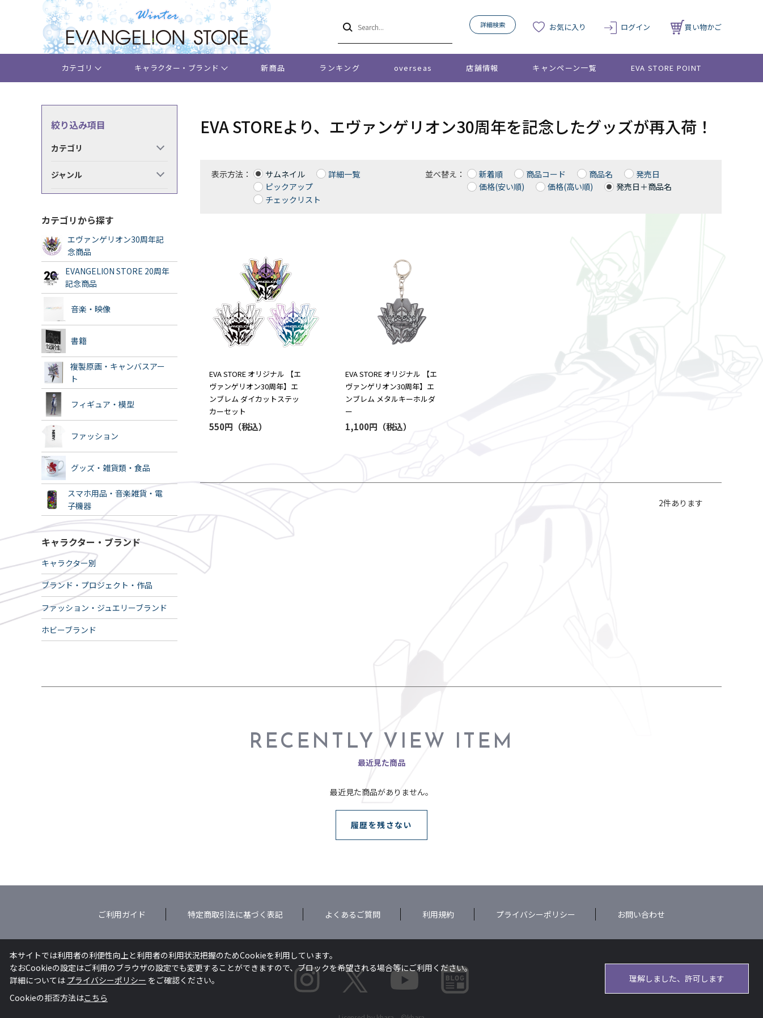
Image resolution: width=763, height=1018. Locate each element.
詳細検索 (492, 24)
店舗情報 (482, 67)
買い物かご (696, 27)
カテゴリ (77, 67)
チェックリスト (293, 199)
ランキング (339, 67)
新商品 (273, 67)
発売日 (648, 174)
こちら (96, 997)
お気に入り (567, 27)
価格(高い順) (570, 186)
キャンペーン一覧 (564, 67)
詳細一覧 (344, 174)
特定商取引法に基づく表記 (235, 914)
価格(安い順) (501, 186)
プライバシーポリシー (535, 914)
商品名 (601, 174)
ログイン (635, 27)
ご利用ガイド (122, 914)
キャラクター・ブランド (176, 67)
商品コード (546, 174)
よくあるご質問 (352, 914)
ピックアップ (289, 186)
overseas (413, 67)
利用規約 (438, 914)
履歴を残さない (381, 824)
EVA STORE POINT (666, 67)
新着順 (491, 174)
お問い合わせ (641, 914)
